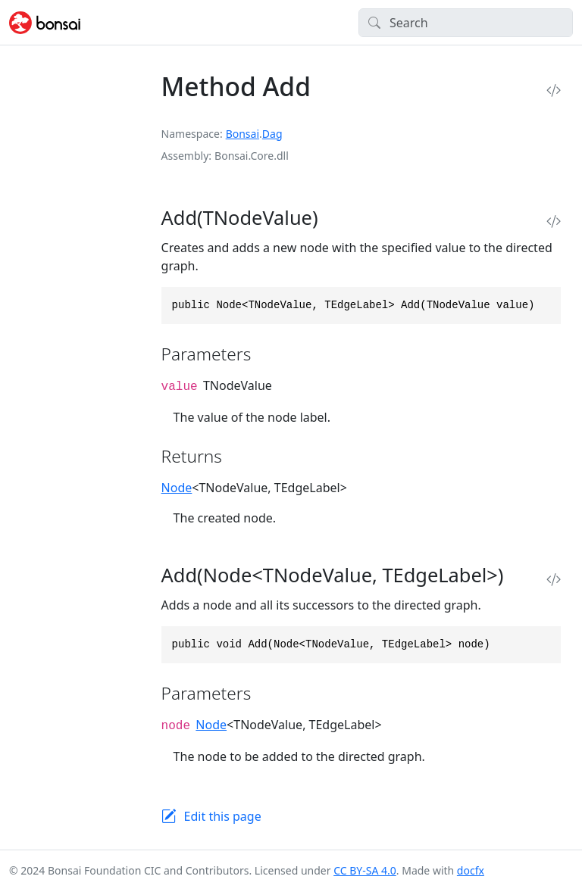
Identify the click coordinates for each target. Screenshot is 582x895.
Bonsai (242, 133)
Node (176, 487)
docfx (470, 870)
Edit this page (222, 816)
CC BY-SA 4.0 (364, 870)
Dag (272, 133)
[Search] (465, 22)
